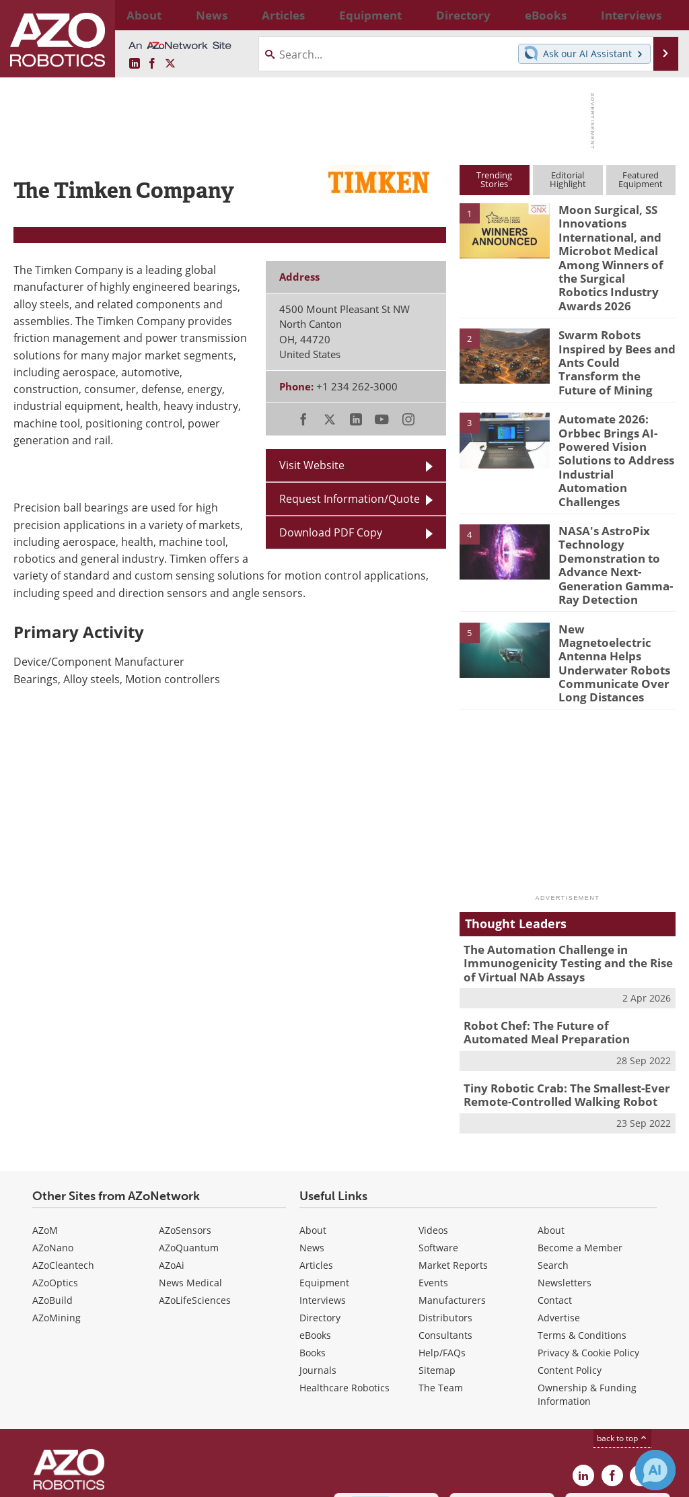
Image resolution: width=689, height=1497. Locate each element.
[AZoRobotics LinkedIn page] (134, 64)
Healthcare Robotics (344, 1282)
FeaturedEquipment (640, 179)
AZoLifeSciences (195, 1194)
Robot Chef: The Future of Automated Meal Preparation (559, 932)
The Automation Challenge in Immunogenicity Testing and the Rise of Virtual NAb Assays (565, 867)
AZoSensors (185, 1124)
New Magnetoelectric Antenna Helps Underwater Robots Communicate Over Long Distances (612, 580)
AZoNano (52, 1142)
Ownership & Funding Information (587, 1289)
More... (663, 15)
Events (433, 1177)
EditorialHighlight (568, 179)
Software (438, 1142)
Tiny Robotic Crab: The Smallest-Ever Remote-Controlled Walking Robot (557, 991)
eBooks (315, 1229)
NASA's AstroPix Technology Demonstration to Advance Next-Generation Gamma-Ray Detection (610, 498)
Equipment (324, 1177)
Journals (317, 1264)
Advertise (559, 1212)
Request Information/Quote (349, 498)
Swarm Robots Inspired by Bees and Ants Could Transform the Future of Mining (613, 328)
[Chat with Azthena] (655, 1470)
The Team (441, 1282)
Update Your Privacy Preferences (115, 1479)
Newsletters (564, 1177)
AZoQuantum (189, 1142)
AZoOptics (55, 1177)
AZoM (45, 1124)
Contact (555, 1194)
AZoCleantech (63, 1159)
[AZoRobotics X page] (170, 64)
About (312, 1124)
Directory (319, 1212)
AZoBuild (52, 1194)
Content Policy (570, 1264)
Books (312, 1247)
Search (553, 1159)
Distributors (445, 1212)
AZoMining (56, 1212)
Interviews (322, 1194)
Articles (316, 1159)
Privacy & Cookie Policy (588, 1247)
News (311, 1142)
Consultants (445, 1229)
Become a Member (580, 1142)
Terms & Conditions (582, 1229)
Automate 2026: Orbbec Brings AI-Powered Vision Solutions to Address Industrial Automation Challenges (615, 410)
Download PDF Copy (330, 532)
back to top (622, 1332)
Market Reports (453, 1159)
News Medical (190, 1177)
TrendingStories (494, 179)
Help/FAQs (442, 1247)
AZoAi (171, 1159)
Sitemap (437, 1264)
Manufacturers (452, 1194)
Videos (433, 1124)
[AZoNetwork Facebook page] (152, 64)
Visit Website (311, 465)
